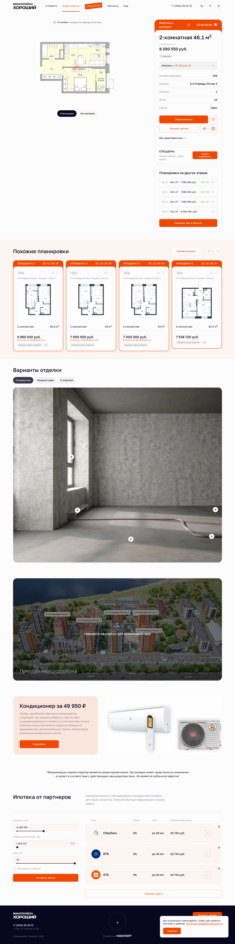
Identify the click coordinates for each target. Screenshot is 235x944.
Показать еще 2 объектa (188, 223)
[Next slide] (218, 251)
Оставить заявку (45, 877)
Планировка (67, 113)
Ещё (126, 5)
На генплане (87, 113)
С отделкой (66, 380)
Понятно (172, 930)
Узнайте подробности (205, 155)
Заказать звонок (179, 128)
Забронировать (184, 119)
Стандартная (23, 380)
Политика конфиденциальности (204, 923)
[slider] (44, 831)
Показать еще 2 (153, 893)
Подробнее (39, 744)
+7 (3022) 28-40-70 (182, 5)
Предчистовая (45, 380)
